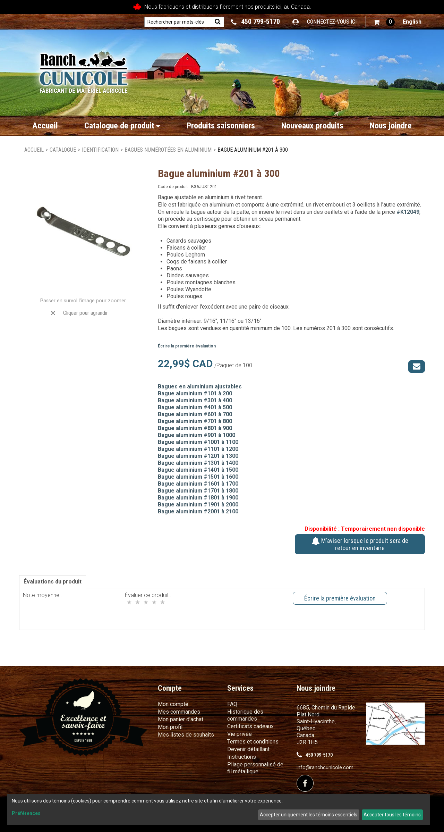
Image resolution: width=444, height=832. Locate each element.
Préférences (26, 813)
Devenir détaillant (248, 749)
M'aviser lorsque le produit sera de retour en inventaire (359, 544)
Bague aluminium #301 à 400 (195, 400)
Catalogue (63, 149)
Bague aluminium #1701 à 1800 (198, 490)
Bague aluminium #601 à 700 (195, 414)
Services (240, 688)
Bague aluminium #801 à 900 (195, 428)
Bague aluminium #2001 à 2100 (198, 511)
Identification (100, 149)
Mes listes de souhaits (186, 734)
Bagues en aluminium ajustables (200, 386)
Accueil (45, 126)
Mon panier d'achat (180, 719)
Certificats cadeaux (250, 726)
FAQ (232, 704)
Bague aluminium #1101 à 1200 (198, 449)
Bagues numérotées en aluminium (168, 149)
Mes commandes (179, 711)
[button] (384, 22)
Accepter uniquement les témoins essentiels (308, 814)
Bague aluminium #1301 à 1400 (198, 463)
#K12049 (407, 212)
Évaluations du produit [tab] (53, 581)
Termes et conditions (253, 741)
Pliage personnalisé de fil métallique (255, 768)
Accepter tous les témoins (392, 814)
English (412, 21)
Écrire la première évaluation (187, 346)
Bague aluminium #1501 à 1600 (198, 476)
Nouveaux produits (312, 126)
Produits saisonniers (221, 126)
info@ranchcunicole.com (325, 768)
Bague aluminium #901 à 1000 (196, 435)
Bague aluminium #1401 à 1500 (198, 470)
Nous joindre (391, 126)
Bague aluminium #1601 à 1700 (198, 483)
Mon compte (173, 704)
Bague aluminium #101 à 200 (195, 393)
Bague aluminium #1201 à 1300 (198, 456)
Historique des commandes (245, 715)
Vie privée (239, 734)
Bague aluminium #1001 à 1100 (198, 442)
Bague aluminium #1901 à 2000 (198, 504)
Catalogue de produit (122, 126)
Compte (170, 688)
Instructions (241, 757)
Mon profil (170, 727)
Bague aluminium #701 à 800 (195, 421)
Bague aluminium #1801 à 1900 (198, 497)
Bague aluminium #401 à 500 (195, 407)
